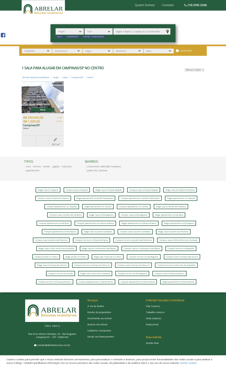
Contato (168, 5)
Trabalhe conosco (155, 312)
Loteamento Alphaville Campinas (104, 166)
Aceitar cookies (188, 362)
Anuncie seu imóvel (97, 324)
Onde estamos (153, 318)
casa (28, 166)
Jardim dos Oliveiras (97, 170)
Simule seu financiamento (100, 336)
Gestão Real (152, 343)
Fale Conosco (153, 306)
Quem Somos (145, 5)
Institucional (152, 324)
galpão (56, 166)
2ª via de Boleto (95, 306)
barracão (67, 166)
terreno (37, 166)
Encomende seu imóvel (99, 318)
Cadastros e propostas (99, 330)
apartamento (33, 170)
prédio (47, 166)
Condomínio (186, 50)
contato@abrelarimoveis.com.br (53, 345)
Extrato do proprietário (99, 312)
